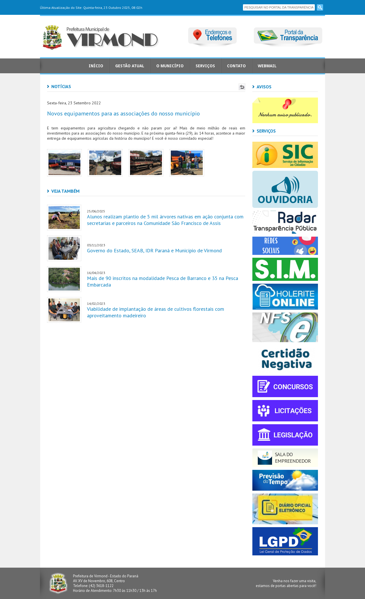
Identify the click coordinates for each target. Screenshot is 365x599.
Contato (236, 66)
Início (96, 66)
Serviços (205, 66)
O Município (170, 66)
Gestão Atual (129, 66)
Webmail (267, 66)
